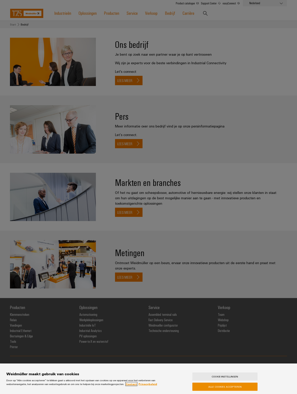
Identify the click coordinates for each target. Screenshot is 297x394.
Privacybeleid (148, 387)
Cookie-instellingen (225, 379)
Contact (131, 387)
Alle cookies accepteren (225, 389)
